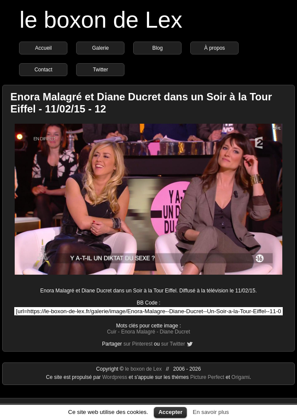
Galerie (100, 48)
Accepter (170, 412)
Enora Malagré (138, 332)
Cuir (111, 332)
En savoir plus (211, 412)
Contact (43, 70)
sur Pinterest (137, 344)
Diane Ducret (175, 332)
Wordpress (115, 377)
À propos (214, 48)
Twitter (100, 70)
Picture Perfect (207, 377)
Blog (157, 48)
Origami (240, 377)
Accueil (43, 48)
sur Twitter (173, 344)
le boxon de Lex (100, 19)
